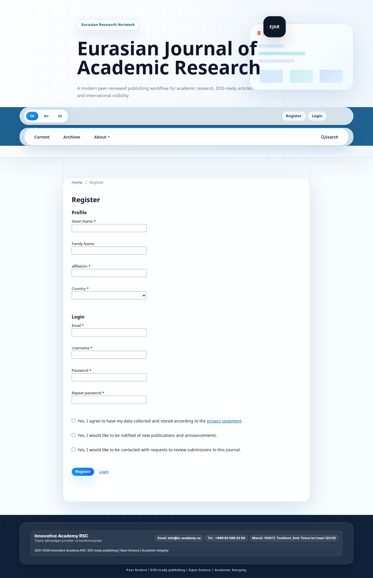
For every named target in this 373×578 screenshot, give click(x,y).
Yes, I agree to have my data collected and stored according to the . (157, 421)
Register (294, 115)
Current (42, 137)
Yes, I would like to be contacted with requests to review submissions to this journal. (156, 449)
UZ (60, 116)
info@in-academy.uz (184, 538)
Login (317, 115)
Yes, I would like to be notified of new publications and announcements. (144, 435)
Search (329, 137)
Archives (71, 137)
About (100, 137)
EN (32, 116)
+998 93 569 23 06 (230, 538)
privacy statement (224, 421)
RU (46, 116)
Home (77, 182)
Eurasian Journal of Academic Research (169, 57)
